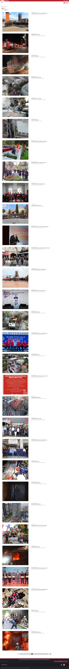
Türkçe (64, 0)
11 (24, 653)
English (67, 0)
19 (36, 653)
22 (41, 653)
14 (28, 653)
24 (44, 653)
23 (43, 653)
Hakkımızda (2, 6)
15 (30, 653)
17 (33, 653)
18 (35, 653)
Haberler (5, 6)
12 (25, 653)
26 (47, 653)
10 (22, 653)
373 (50, 653)
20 (38, 653)
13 (27, 653)
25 (46, 653)
